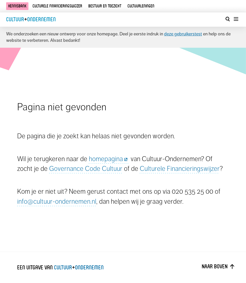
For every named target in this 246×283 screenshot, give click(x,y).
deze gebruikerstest (183, 33)
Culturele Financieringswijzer (180, 168)
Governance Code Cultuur (85, 168)
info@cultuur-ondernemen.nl (56, 201)
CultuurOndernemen (31, 19)
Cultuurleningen (140, 6)
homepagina (109, 159)
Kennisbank (17, 6)
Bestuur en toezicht (104, 6)
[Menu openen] (236, 19)
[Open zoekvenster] (227, 19)
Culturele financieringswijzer (57, 6)
